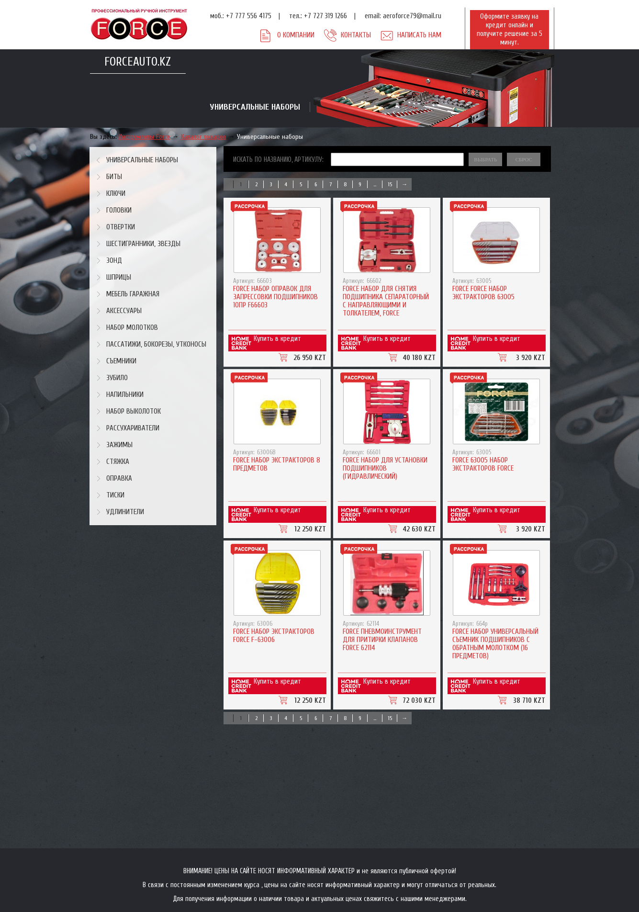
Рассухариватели (132, 428)
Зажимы (119, 445)
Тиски (115, 495)
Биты (114, 177)
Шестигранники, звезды (143, 244)
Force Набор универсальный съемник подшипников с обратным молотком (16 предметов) (495, 644)
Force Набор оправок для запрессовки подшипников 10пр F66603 (275, 297)
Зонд (114, 261)
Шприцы (118, 277)
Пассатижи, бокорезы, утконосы (156, 344)
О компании (295, 35)
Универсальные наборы (270, 137)
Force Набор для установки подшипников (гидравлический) (385, 468)
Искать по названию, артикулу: (278, 160)
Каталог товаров (203, 137)
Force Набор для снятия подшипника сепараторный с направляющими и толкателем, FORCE (386, 301)
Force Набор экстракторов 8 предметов (276, 464)
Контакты (356, 35)
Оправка (119, 478)
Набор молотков (132, 328)
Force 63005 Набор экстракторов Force (483, 464)
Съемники (121, 361)
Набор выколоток (133, 411)
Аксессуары (124, 311)
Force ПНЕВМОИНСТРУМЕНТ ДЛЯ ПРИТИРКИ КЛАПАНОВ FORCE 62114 (382, 640)
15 (390, 184)
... (374, 184)
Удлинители (125, 512)
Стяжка (117, 462)
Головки (119, 210)
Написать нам (419, 35)
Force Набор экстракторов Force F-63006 (273, 636)
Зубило (117, 378)
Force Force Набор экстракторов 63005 (483, 293)
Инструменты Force (144, 137)
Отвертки (120, 227)
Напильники (125, 395)
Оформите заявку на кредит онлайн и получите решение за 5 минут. (509, 29)
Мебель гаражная (132, 294)
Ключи (115, 194)
